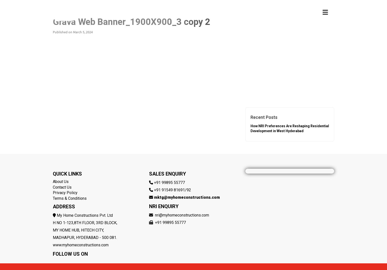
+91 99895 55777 (169, 182)
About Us (61, 181)
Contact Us (62, 187)
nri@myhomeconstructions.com (182, 215)
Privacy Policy (65, 192)
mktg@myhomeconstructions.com (187, 197)
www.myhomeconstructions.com (81, 245)
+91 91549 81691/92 (172, 190)
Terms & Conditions (70, 198)
